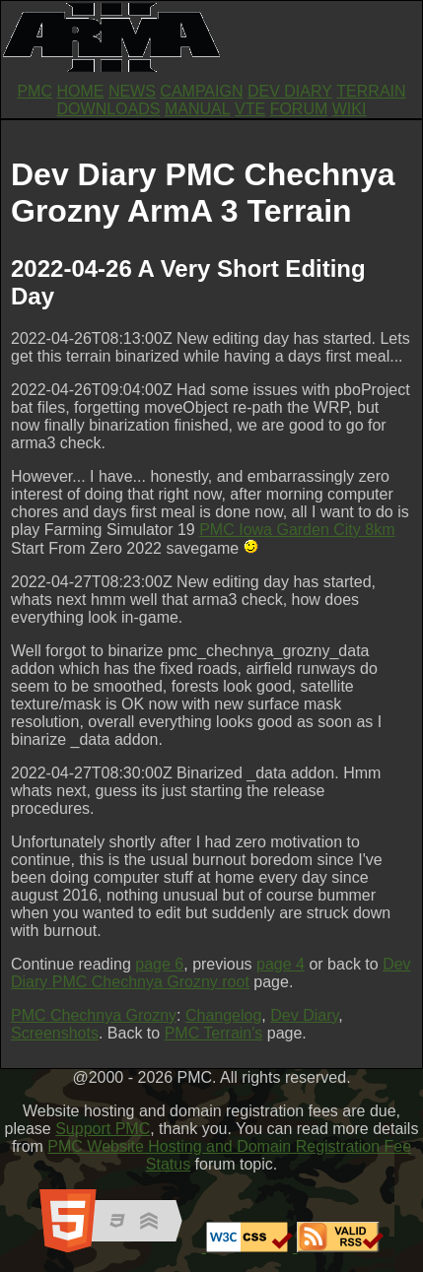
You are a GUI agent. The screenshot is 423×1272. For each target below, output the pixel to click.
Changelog (223, 1015)
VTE (250, 108)
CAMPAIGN (201, 91)
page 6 (159, 964)
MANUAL (198, 108)
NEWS (132, 91)
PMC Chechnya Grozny (93, 1015)
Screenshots (55, 1033)
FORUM (299, 108)
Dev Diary (304, 1015)
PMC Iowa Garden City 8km (296, 529)
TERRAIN (370, 91)
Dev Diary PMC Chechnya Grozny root (211, 973)
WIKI (349, 108)
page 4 (280, 964)
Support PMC (102, 1128)
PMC (34, 91)
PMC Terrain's (214, 1033)
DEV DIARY (289, 91)
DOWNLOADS (109, 108)
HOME (80, 91)
